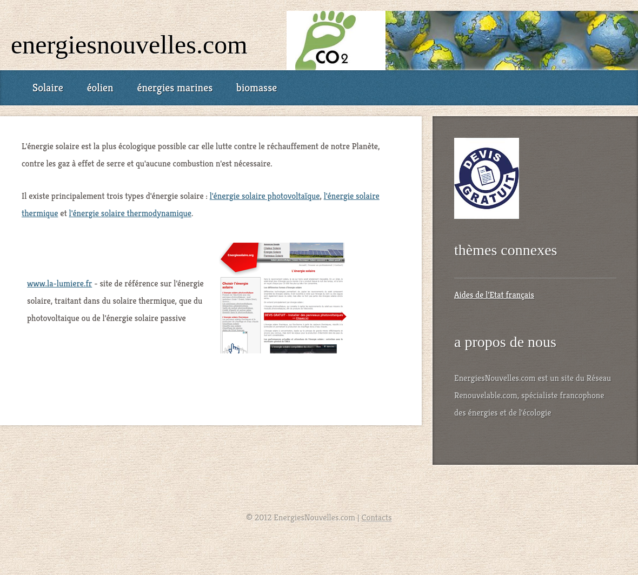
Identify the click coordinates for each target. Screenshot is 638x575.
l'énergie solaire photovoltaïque (265, 196)
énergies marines (174, 88)
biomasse (256, 88)
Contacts (377, 517)
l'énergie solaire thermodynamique (130, 213)
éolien (100, 88)
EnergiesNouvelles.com (129, 44)
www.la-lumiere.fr (59, 283)
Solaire (47, 88)
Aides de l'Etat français (494, 294)
